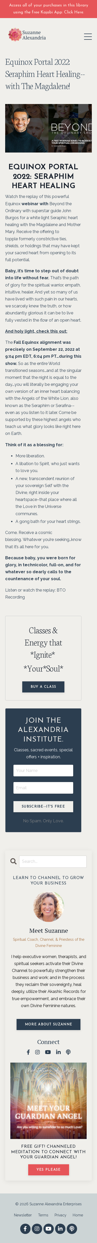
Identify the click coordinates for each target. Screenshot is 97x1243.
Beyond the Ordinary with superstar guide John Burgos (38, 210)
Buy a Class (43, 687)
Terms (43, 1215)
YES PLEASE (48, 1170)
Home (78, 1215)
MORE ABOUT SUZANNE (48, 1024)
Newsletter (23, 1215)
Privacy (60, 1215)
